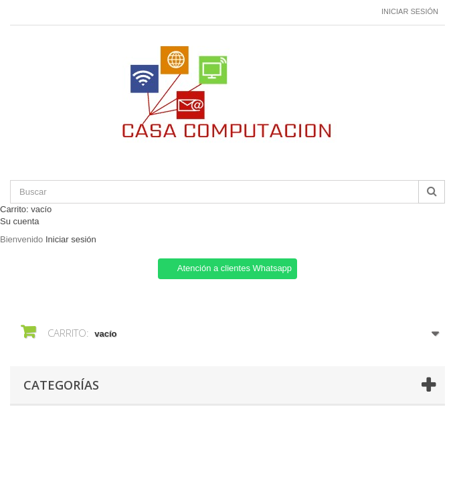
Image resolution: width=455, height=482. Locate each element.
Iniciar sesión (409, 11)
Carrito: (26, 209)
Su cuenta (19, 221)
